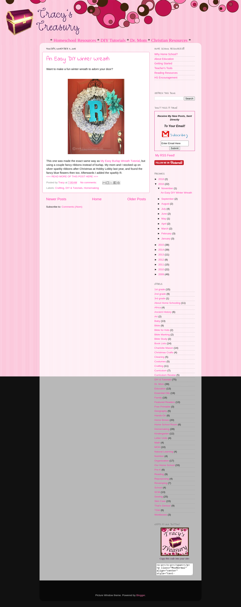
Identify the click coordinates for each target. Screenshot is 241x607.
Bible (157, 325)
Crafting (59, 188)
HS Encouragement (165, 77)
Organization (161, 460)
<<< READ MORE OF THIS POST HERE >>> (72, 176)
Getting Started (163, 63)
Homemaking (91, 188)
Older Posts (136, 199)
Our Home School (164, 465)
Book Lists (160, 343)
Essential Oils (162, 393)
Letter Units (160, 438)
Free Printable (162, 406)
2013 (161, 254)
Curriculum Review (165, 375)
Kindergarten (161, 433)
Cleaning (159, 357)
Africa (157, 307)
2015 (161, 244)
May (164, 218)
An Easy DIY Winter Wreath (78, 59)
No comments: (89, 182)
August (165, 203)
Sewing (158, 496)
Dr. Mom (138, 40)
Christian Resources (169, 40)
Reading (159, 474)
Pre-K (157, 469)
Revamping (160, 483)
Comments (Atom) (72, 206)
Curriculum (160, 370)
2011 (161, 264)
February (166, 233)
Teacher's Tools (163, 68)
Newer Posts (56, 199)
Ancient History (163, 312)
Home (96, 199)
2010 (161, 269)
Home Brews (161, 420)
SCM (157, 492)
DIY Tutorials (113, 40)
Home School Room (165, 424)
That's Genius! (162, 505)
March (165, 228)
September (168, 198)
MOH (157, 447)
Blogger (140, 597)
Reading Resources (166, 72)
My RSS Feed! (165, 155)
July (164, 208)
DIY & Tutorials (74, 188)
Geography (160, 411)
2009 (161, 274)
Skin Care (159, 501)
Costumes (160, 361)
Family (158, 397)
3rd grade (159, 298)
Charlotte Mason (163, 348)
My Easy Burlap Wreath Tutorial (120, 160)
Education (160, 388)
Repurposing (161, 478)
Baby (157, 321)
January (166, 238)
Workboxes (160, 514)
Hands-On (160, 415)
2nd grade (160, 293)
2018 (161, 179)
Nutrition (159, 456)
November (167, 188)
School (158, 487)
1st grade (159, 289)
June (164, 213)
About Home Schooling (167, 303)
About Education (164, 58)
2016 (161, 184)
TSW (157, 510)
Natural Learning (163, 451)
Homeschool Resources (74, 40)
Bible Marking (162, 334)
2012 (161, 259)
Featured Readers (164, 402)
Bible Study (160, 338)
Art (156, 316)
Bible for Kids (161, 330)
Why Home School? (166, 54)
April (164, 223)
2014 (161, 249)
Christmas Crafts (163, 352)
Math (157, 442)
